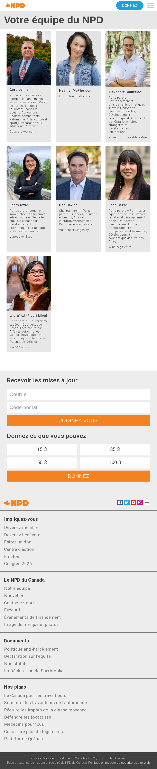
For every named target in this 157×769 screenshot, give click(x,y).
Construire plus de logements (33, 731)
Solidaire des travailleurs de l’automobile (45, 702)
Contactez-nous (20, 602)
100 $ (115, 462)
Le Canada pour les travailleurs (35, 695)
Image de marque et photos (31, 624)
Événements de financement (32, 617)
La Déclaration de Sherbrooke (34, 670)
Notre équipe (17, 588)
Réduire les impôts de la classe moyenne (45, 710)
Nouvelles (14, 595)
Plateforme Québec (23, 738)
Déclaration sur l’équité (27, 656)
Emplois (12, 556)
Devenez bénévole (22, 534)
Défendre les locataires (27, 717)
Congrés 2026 (18, 563)
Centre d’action (19, 549)
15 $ (42, 449)
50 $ (42, 462)
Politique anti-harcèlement (31, 649)
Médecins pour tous (24, 724)
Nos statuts (16, 663)
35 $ (115, 449)
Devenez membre (21, 527)
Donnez (129, 5)
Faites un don (17, 542)
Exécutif (12, 610)
